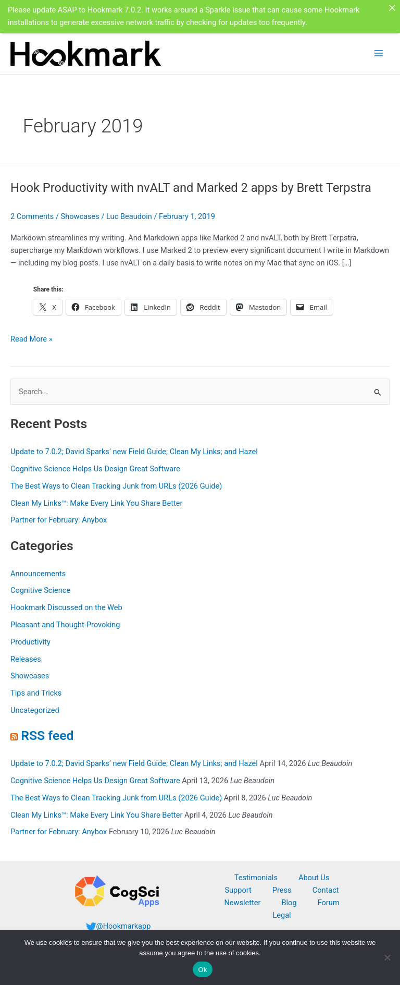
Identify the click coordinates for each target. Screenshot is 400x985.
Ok (202, 970)
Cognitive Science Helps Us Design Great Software (95, 467)
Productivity (30, 641)
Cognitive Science (40, 589)
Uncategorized (34, 709)
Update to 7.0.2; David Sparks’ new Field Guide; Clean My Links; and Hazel (134, 450)
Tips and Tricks (35, 692)
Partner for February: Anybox (58, 519)
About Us (313, 876)
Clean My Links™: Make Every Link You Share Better (96, 502)
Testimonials (256, 876)
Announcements (38, 572)
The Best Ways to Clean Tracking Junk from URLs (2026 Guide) (116, 485)
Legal (281, 914)
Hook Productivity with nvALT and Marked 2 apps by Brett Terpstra (190, 187)
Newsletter (242, 901)
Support (237, 889)
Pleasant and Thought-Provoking (65, 623)
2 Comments (32, 216)
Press (282, 889)
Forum (329, 901)
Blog (288, 901)
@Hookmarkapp (123, 925)
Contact (325, 889)
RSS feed (47, 734)
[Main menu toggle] (379, 52)
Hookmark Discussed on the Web (66, 606)
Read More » (31, 338)
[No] (387, 957)
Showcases (80, 216)
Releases (25, 658)
